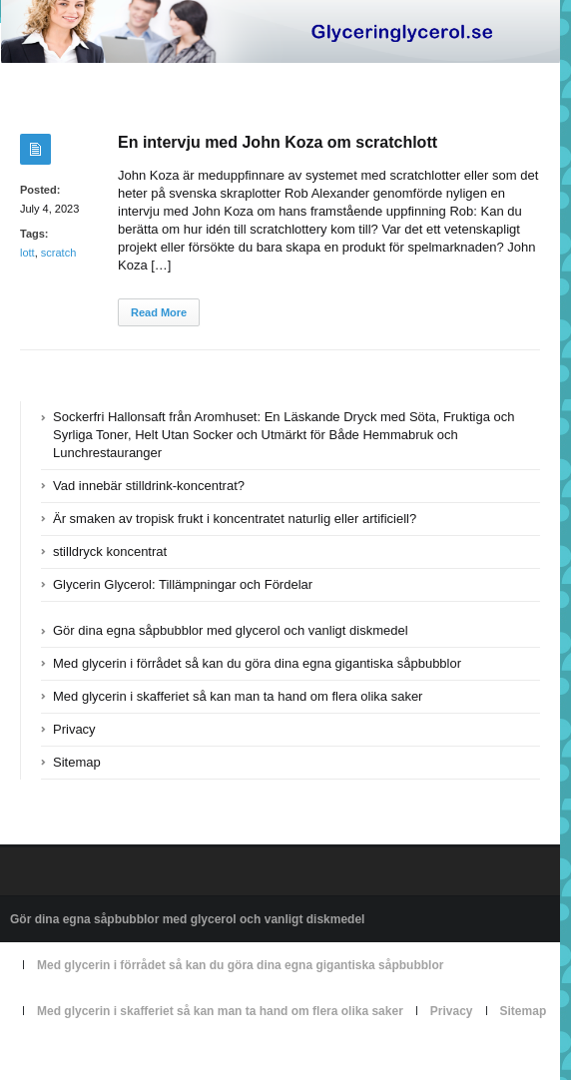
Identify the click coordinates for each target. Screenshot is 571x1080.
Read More (159, 312)
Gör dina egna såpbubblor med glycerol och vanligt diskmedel (230, 630)
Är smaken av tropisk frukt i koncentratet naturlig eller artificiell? (234, 518)
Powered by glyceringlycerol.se (92, 1057)
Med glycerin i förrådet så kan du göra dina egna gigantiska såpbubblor (257, 663)
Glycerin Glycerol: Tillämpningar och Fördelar (182, 584)
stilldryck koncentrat (110, 551)
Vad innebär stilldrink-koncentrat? (149, 485)
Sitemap (77, 762)
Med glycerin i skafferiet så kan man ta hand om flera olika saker (237, 696)
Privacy (74, 729)
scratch (58, 253)
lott (27, 253)
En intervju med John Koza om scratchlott (277, 142)
